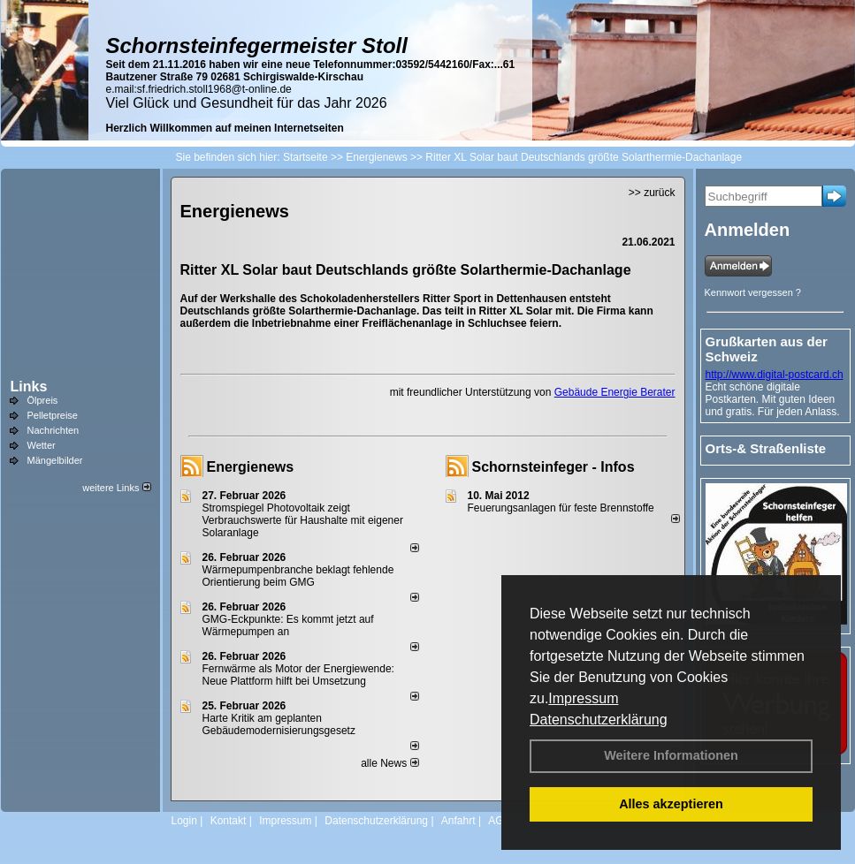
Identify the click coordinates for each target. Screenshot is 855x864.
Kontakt (228, 821)
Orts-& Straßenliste (766, 448)
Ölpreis (42, 400)
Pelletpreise (52, 415)
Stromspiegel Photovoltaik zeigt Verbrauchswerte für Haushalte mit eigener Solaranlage (302, 520)
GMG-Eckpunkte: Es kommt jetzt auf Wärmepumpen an (288, 625)
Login (184, 821)
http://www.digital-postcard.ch (775, 374)
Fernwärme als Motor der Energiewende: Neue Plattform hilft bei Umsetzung (298, 675)
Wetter (41, 445)
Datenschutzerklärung (599, 719)
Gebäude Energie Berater (615, 392)
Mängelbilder (55, 460)
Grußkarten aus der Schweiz (767, 349)
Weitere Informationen (671, 755)
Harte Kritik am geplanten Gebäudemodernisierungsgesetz (278, 724)
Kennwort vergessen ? (753, 292)
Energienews (250, 466)
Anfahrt (458, 821)
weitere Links (116, 487)
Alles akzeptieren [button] (671, 804)
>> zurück (652, 192)
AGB (499, 821)
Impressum (583, 698)
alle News (389, 763)
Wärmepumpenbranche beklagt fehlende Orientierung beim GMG (298, 576)
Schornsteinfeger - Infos (553, 466)
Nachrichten (53, 430)
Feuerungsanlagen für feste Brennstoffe (561, 508)
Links (29, 386)
